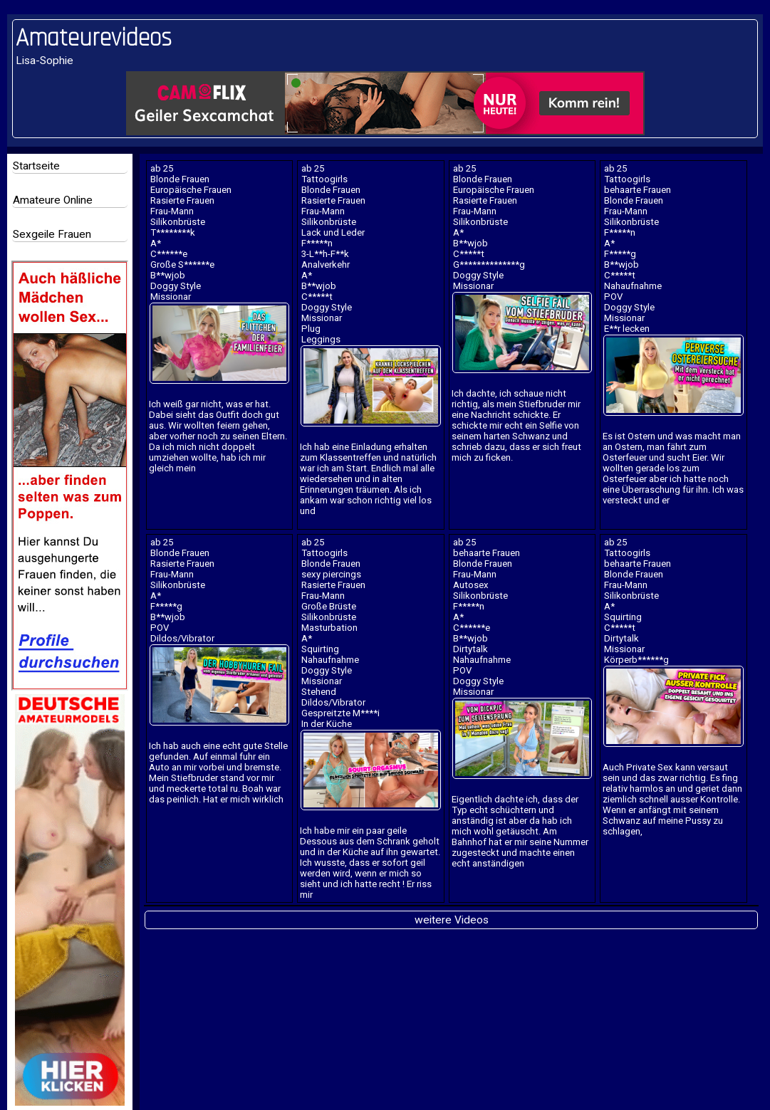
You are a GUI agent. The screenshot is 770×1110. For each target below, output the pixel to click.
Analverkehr (325, 264)
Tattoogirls (324, 179)
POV (613, 296)
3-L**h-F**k (325, 253)
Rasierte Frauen (182, 200)
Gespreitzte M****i (340, 713)
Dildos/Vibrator (182, 638)
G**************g (489, 264)
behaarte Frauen (637, 189)
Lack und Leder (333, 232)
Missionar (170, 296)
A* (155, 243)
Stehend (318, 691)
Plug (311, 328)
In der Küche (326, 723)
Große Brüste (328, 606)
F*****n (317, 243)
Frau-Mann (172, 211)
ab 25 (161, 168)
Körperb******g (636, 659)
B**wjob (167, 275)
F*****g (620, 253)
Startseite (36, 165)
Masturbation (329, 627)
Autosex (471, 585)
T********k (172, 232)
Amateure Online (53, 200)
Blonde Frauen (179, 179)
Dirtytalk (470, 649)
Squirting (320, 649)
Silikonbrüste (177, 221)
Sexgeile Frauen (52, 234)
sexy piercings (331, 574)
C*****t (317, 296)
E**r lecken (627, 328)
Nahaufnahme (633, 286)
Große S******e (182, 264)
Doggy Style (175, 286)
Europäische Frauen (190, 189)
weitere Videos (452, 919)
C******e (168, 253)
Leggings (320, 339)
